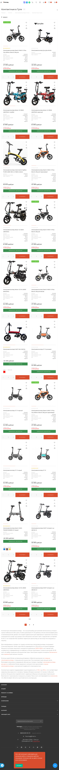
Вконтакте (17, 747)
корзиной (7, 654)
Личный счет (5, 714)
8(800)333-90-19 (25, 733)
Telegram (29, 747)
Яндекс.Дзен (41, 747)
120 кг (39, 670)
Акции (3, 688)
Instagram (25, 747)
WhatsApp (37, 747)
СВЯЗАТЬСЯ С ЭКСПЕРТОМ (15, 71)
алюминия (54, 676)
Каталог (4, 684)
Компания (5, 700)
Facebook (21, 747)
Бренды (4, 696)
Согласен (19, 765)
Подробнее (36, 741)
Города (3, 706)
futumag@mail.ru (30, 736)
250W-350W (39, 648)
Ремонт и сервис (7, 692)
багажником (53, 652)
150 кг (44, 670)
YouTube (33, 747)
